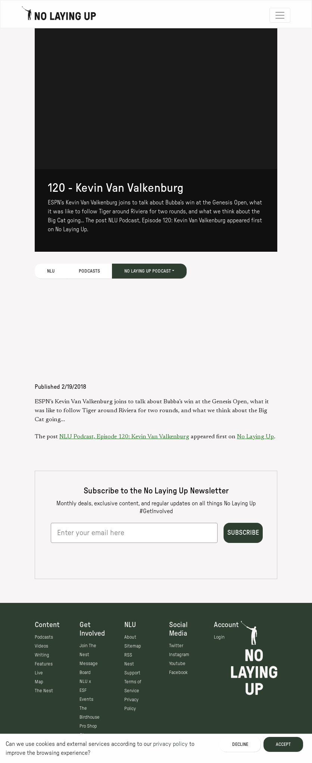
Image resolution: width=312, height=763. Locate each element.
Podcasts (89, 271)
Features (44, 664)
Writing (42, 655)
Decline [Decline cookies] (240, 744)
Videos (41, 646)
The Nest (44, 691)
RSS (128, 655)
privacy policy (170, 744)
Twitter (176, 645)
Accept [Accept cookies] (283, 744)
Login (219, 637)
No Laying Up (255, 437)
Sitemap (132, 646)
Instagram (179, 654)
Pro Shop (88, 726)
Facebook (178, 672)
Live (39, 673)
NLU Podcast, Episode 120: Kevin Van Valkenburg (124, 437)
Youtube (177, 663)
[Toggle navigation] (279, 15)
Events (86, 699)
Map (39, 682)
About (130, 637)
